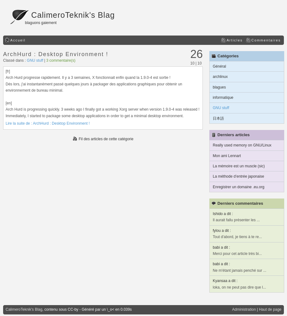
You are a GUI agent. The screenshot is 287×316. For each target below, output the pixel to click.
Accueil (18, 40)
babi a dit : (221, 247)
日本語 (218, 118)
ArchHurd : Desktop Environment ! (55, 54)
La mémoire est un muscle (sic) (239, 166)
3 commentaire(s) (60, 60)
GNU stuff (35, 60)
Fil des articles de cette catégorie (106, 139)
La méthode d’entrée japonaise (238, 176)
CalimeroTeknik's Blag (73, 15)
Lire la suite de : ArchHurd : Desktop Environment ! (48, 123)
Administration (244, 309)
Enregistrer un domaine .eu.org (238, 187)
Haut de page (270, 309)
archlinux (220, 76)
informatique (223, 97)
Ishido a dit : (223, 214)
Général (219, 66)
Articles (234, 40)
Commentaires (266, 40)
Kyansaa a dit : (225, 281)
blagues (219, 87)
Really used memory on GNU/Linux (242, 145)
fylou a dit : (222, 230)
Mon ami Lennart (227, 156)
